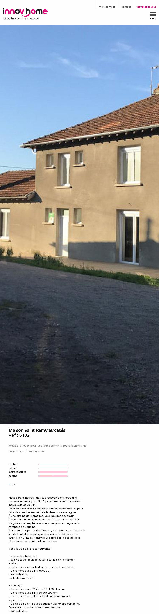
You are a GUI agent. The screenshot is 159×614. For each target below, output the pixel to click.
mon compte (107, 6)
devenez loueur (146, 6)
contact (126, 6)
